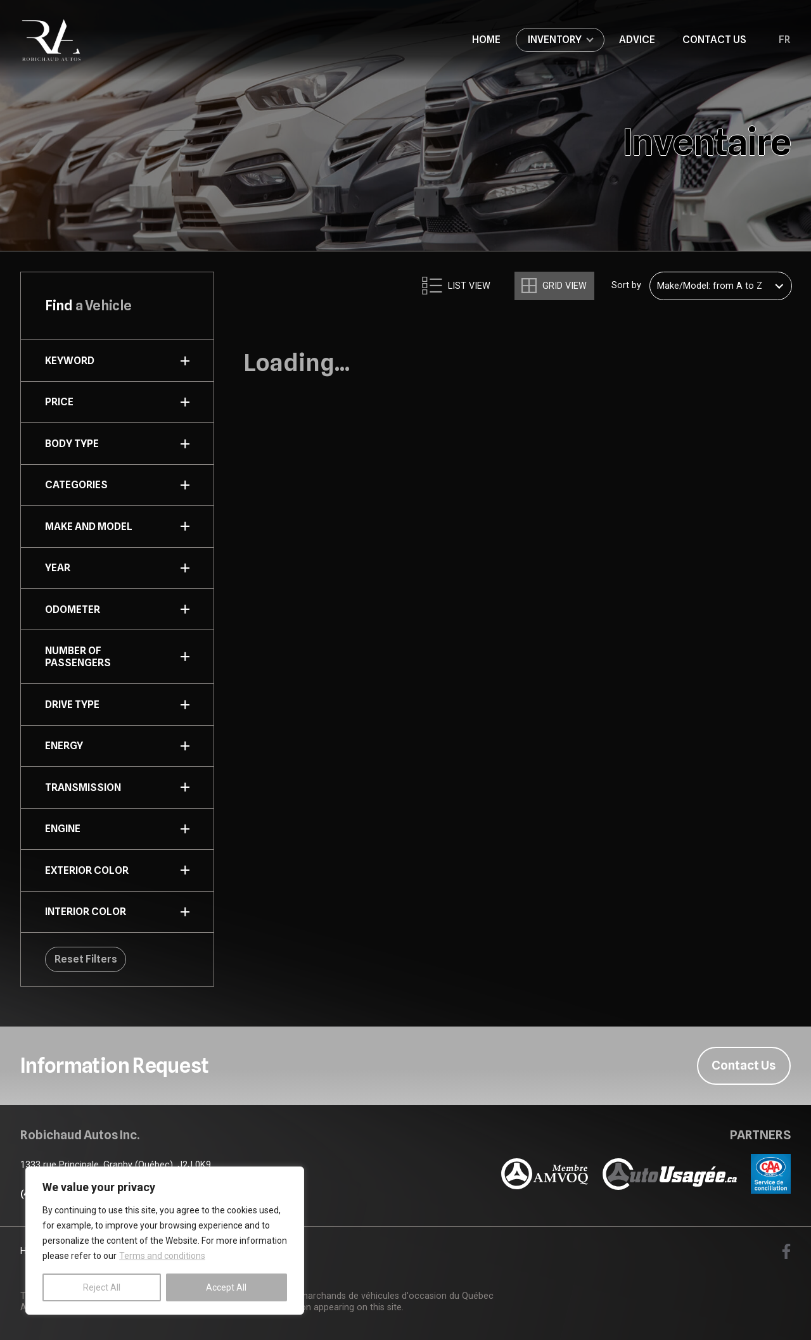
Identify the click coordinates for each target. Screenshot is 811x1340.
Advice (637, 39)
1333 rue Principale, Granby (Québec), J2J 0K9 (115, 1165)
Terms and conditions (162, 1256)
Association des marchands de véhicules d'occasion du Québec (362, 1296)
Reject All (101, 1287)
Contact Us (714, 39)
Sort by (626, 286)
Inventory (555, 39)
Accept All (226, 1287)
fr (785, 40)
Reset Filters (85, 958)
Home (486, 39)
